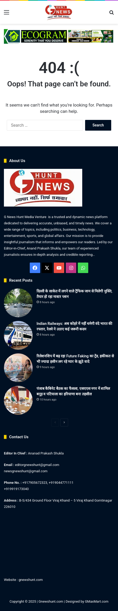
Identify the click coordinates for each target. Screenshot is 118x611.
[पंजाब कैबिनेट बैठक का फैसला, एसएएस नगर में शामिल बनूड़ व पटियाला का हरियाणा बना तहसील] (18, 400)
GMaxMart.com (96, 601)
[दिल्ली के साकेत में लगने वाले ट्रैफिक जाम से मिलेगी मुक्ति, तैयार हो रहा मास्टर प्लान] (18, 302)
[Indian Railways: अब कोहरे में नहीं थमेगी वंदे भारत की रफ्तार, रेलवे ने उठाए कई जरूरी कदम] (18, 335)
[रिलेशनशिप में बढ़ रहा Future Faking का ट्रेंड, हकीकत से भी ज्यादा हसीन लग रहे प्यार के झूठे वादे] (18, 367)
